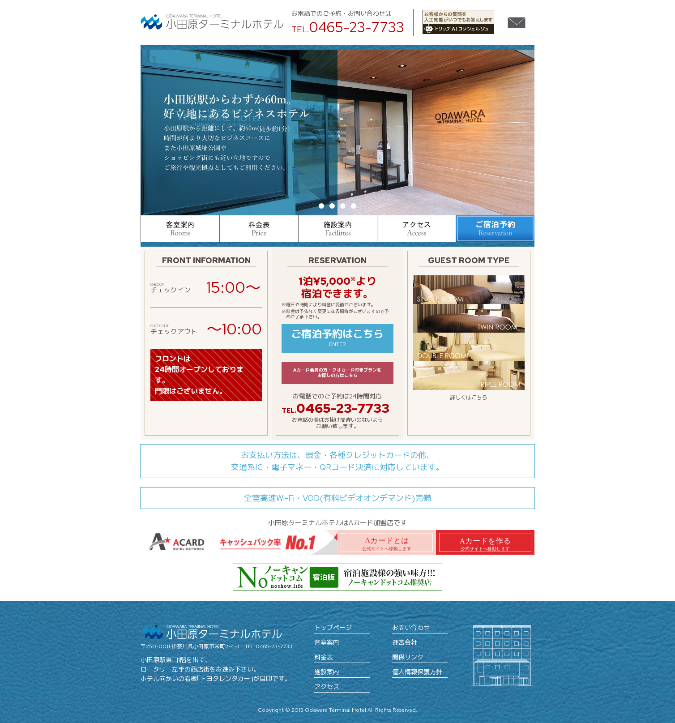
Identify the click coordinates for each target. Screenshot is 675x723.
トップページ (333, 628)
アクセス (326, 687)
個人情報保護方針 (417, 672)
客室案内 (326, 642)
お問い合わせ (411, 628)
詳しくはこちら (468, 397)
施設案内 (326, 672)
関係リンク (407, 657)
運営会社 (404, 642)
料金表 (323, 657)
